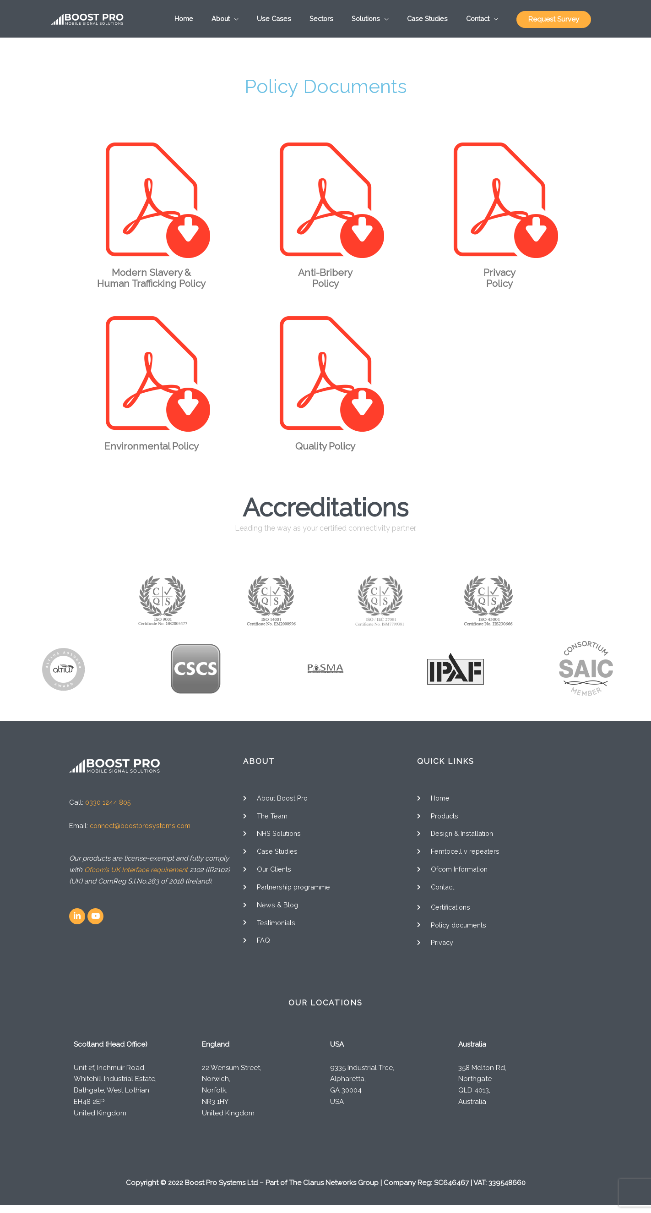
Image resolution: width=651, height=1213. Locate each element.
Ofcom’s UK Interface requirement (138, 874)
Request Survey (553, 21)
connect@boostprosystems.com (142, 830)
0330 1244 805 (108, 806)
